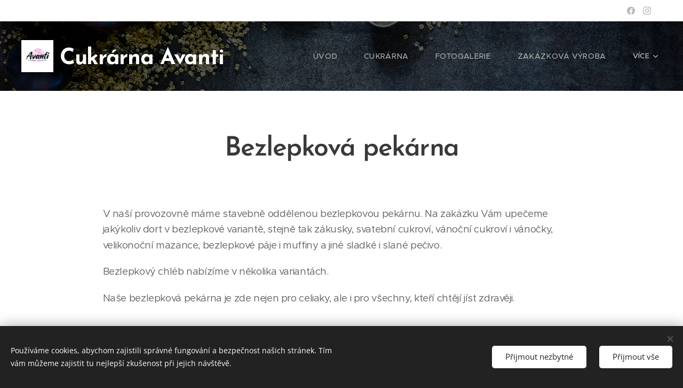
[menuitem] (348, 56)
